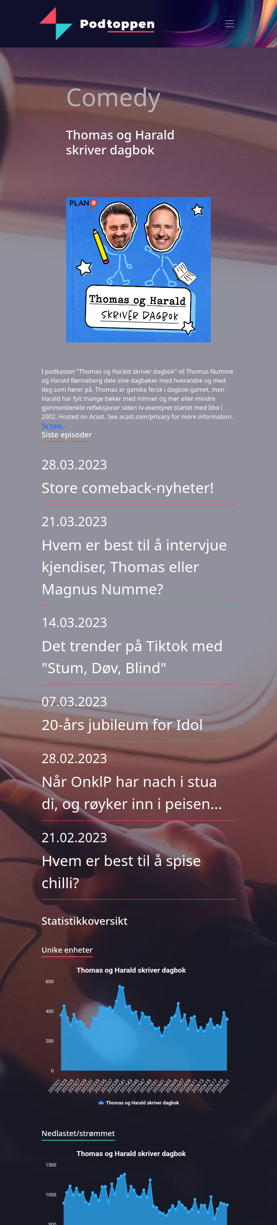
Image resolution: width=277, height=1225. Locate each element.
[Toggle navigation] (229, 23)
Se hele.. (53, 426)
